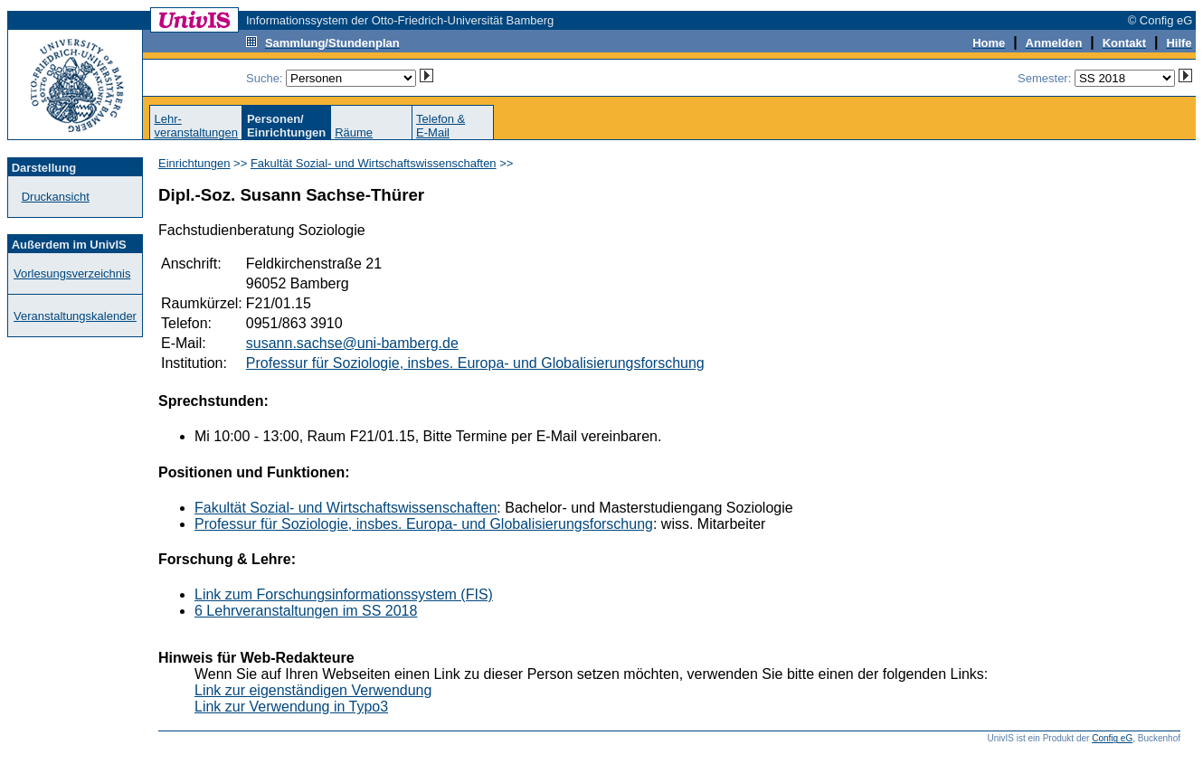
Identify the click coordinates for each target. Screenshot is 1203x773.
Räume (354, 132)
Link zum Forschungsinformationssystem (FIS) (343, 594)
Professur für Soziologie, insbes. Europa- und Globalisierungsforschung (475, 363)
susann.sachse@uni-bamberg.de (352, 343)
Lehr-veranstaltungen (196, 125)
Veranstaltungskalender (75, 316)
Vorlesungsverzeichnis (72, 273)
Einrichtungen (194, 163)
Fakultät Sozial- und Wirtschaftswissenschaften (374, 163)
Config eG (1112, 738)
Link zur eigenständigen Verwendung (312, 690)
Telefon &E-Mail (440, 125)
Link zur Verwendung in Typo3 (291, 706)
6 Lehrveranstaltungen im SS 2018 (305, 610)
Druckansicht (56, 196)
